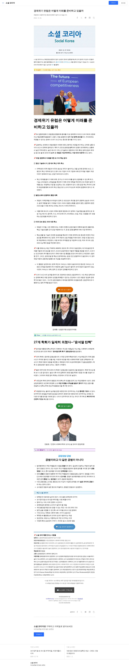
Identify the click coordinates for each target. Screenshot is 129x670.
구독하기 (113, 3)
